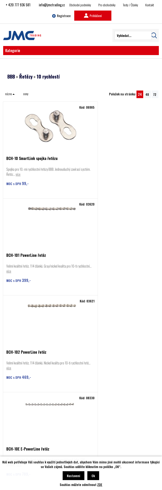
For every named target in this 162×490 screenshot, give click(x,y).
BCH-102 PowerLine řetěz (26, 255)
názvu (10, 93)
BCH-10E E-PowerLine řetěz (105, 255)
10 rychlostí (48, 76)
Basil (14, 442)
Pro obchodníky (107, 5)
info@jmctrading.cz (52, 4)
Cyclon (15, 429)
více (38, 174)
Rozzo (15, 435)
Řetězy (25, 76)
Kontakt (149, 5)
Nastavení (73, 475)
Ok (93, 475)
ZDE (99, 484)
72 (154, 94)
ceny (25, 93)
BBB (11, 76)
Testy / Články (130, 5)
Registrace (61, 15)
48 (147, 94)
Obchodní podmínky (80, 5)
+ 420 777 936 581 (18, 4)
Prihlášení (93, 15)
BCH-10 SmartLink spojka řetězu (32, 158)
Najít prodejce (81, 384)
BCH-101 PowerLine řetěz (104, 158)
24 (140, 94)
